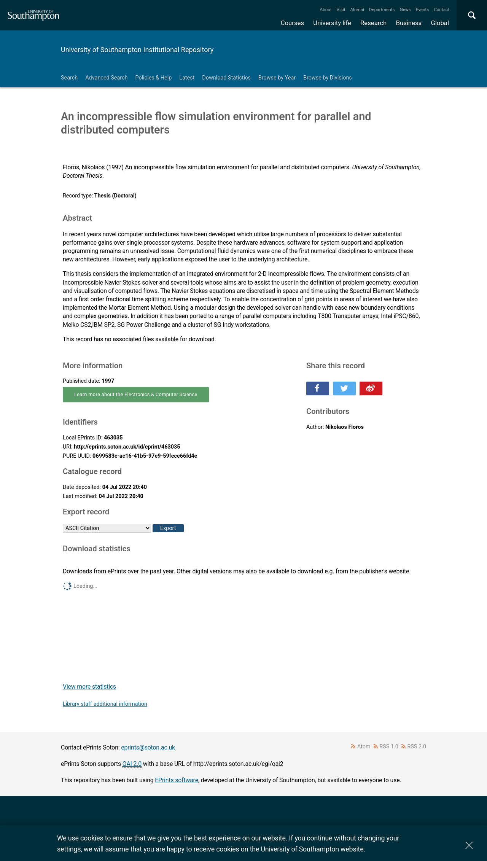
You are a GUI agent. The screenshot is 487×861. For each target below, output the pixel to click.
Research (373, 23)
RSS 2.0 (417, 746)
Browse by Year (277, 78)
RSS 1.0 (388, 746)
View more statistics (89, 686)
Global (440, 23)
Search (69, 78)
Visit (341, 9)
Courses (292, 23)
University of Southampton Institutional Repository (137, 50)
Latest (186, 78)
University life (332, 23)
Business (409, 23)
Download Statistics (226, 78)
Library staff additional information (105, 704)
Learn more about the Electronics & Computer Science (135, 394)
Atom (364, 746)
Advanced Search (106, 78)
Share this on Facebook (317, 388)
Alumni (357, 9)
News (405, 9)
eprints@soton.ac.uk (148, 747)
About (326, 9)
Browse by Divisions (327, 78)
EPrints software (176, 780)
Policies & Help (153, 78)
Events (422, 9)
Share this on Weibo (371, 388)
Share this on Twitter (344, 388)
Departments (382, 9)
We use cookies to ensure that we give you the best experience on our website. (173, 838)
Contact (441, 9)
